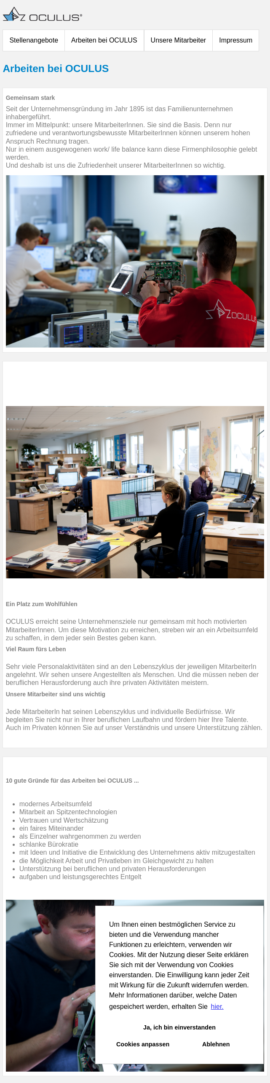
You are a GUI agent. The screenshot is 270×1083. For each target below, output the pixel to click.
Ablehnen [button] (216, 1044)
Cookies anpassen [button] (142, 1044)
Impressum (235, 40)
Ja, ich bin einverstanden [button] (179, 1027)
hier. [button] (217, 1006)
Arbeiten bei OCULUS (104, 40)
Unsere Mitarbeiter (178, 40)
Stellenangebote (33, 40)
